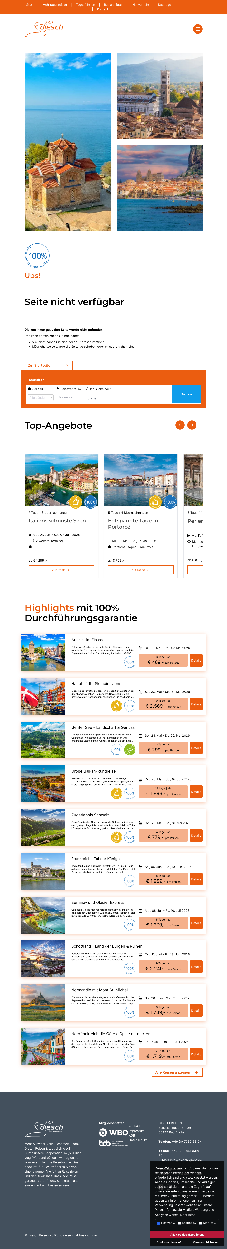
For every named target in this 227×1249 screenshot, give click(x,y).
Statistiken (188, 1223)
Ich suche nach (98, 389)
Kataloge (164, 5)
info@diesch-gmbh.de (186, 1160)
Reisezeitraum (69, 389)
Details (196, 660)
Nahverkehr (141, 5)
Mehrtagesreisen (55, 5)
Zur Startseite (48, 365)
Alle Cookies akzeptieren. (187, 1234)
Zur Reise (61, 570)
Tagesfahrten (86, 5)
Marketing (208, 1223)
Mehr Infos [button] (187, 1215)
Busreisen (37, 380)
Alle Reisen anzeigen (172, 1072)
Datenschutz (138, 1140)
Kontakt (102, 9)
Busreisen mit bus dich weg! (79, 1235)
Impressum (136, 1131)
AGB (132, 1135)
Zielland (35, 389)
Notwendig (167, 1223)
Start (30, 5)
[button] (180, 425)
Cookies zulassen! (169, 1242)
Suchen (186, 394)
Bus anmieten (114, 5)
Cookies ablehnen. (205, 1242)
